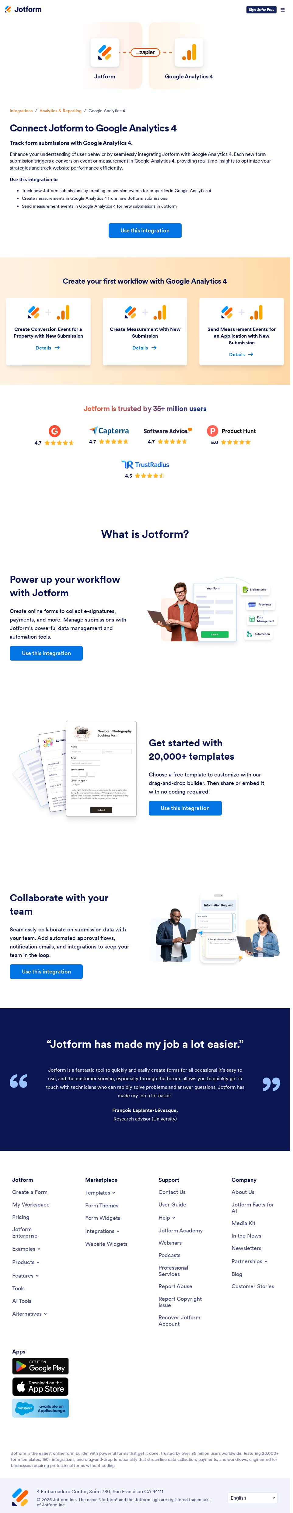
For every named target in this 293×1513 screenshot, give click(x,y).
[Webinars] (170, 1243)
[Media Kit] (243, 1223)
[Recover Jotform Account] (182, 1320)
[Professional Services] (182, 1271)
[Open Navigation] (283, 10)
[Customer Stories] (253, 1286)
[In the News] (246, 1236)
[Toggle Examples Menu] (26, 1249)
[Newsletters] (246, 1248)
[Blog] (237, 1274)
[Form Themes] (101, 1205)
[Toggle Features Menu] (26, 1275)
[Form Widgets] (102, 1218)
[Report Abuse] (175, 1286)
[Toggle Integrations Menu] (102, 1231)
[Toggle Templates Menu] (100, 1192)
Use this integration (144, 230)
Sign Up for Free (261, 9)
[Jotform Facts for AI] (255, 1208)
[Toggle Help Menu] (167, 1217)
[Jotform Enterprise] (35, 1232)
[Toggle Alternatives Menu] (30, 1314)
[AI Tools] (21, 1301)
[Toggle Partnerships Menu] (250, 1261)
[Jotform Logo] (23, 9)
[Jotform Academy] (181, 1230)
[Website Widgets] (106, 1244)
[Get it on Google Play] (40, 1366)
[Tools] (18, 1288)
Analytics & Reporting (61, 110)
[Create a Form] (29, 1192)
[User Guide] (172, 1205)
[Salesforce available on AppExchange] (40, 1408)
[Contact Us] (172, 1192)
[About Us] (243, 1192)
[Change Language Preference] (253, 1498)
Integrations (21, 110)
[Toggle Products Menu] (26, 1262)
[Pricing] (21, 1217)
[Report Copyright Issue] (182, 1302)
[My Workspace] (31, 1205)
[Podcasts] (169, 1255)
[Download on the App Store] (40, 1386)
